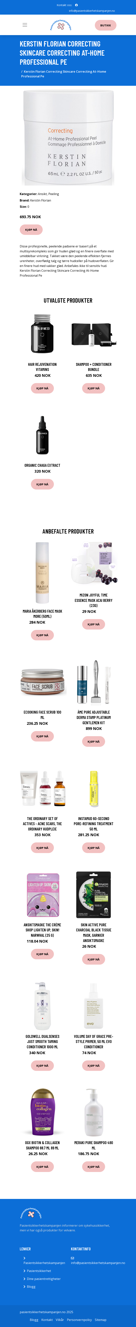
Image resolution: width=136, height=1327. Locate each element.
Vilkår (60, 1320)
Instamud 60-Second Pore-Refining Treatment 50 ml (93, 823)
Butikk (105, 25)
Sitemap (100, 1320)
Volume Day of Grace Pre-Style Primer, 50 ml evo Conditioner (93, 1041)
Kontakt (47, 1320)
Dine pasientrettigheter (44, 1279)
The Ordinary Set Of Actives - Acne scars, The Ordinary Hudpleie (42, 823)
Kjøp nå (31, 229)
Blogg (31, 1286)
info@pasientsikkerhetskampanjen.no (92, 11)
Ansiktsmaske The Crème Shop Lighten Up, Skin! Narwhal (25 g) (42, 929)
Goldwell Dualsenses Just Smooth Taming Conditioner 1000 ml (42, 1041)
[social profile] (76, 5)
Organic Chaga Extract (42, 465)
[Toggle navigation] (25, 24)
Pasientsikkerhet (39, 1271)
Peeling (53, 194)
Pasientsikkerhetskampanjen (44, 1263)
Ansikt (42, 194)
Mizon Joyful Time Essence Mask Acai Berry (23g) (93, 600)
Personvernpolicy (79, 1320)
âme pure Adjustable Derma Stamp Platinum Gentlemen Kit (94, 717)
